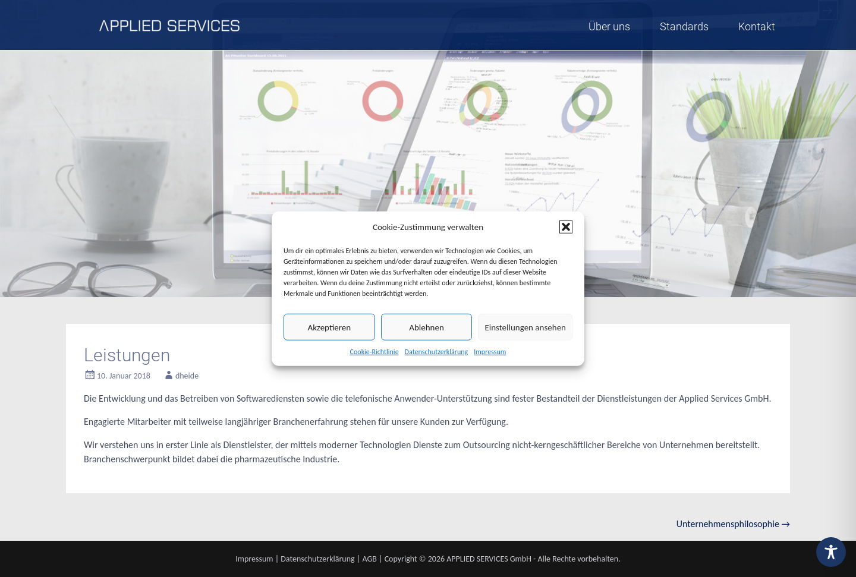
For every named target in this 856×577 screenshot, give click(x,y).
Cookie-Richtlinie (374, 352)
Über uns (609, 26)
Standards (684, 26)
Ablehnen (426, 326)
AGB (369, 559)
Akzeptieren (329, 326)
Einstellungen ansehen (525, 326)
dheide (187, 376)
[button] (565, 227)
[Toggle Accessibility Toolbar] (831, 552)
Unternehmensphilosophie (733, 523)
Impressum (490, 352)
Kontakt (756, 26)
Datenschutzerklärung (436, 352)
